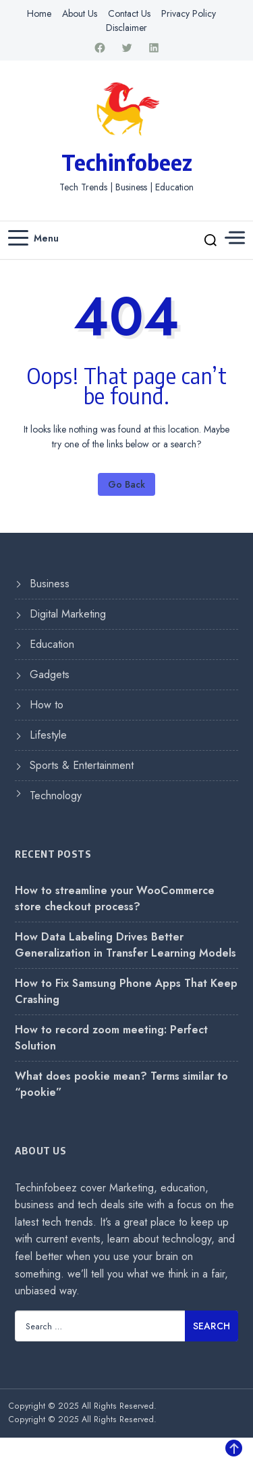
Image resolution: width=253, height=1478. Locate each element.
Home (39, 13)
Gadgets (49, 674)
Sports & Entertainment (82, 765)
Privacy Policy (188, 13)
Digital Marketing (68, 614)
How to (46, 704)
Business (49, 583)
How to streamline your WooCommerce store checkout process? (115, 898)
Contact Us (129, 13)
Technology (56, 795)
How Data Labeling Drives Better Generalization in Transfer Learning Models (125, 945)
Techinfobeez (126, 162)
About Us (79, 13)
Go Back (126, 484)
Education (52, 644)
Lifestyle (48, 735)
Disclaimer (126, 27)
